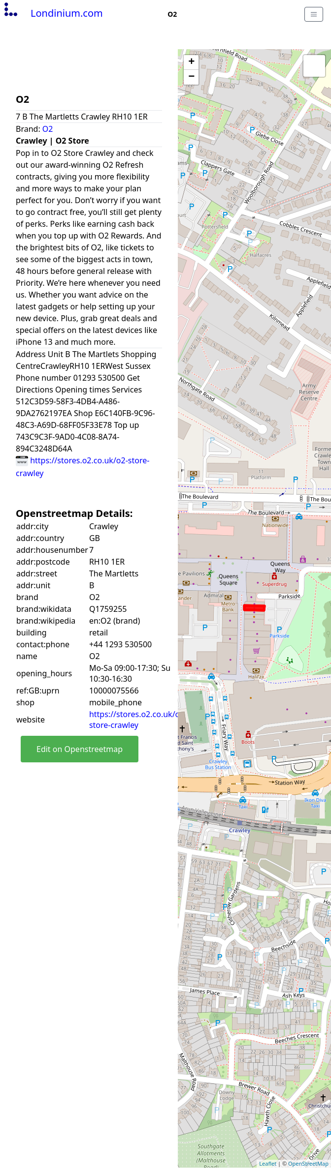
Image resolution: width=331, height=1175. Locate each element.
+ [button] (191, 62)
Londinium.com (52, 13)
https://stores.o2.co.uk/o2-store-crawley (138, 719)
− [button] (191, 77)
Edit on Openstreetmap (79, 749)
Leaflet (267, 1163)
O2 (47, 128)
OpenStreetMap (308, 1163)
